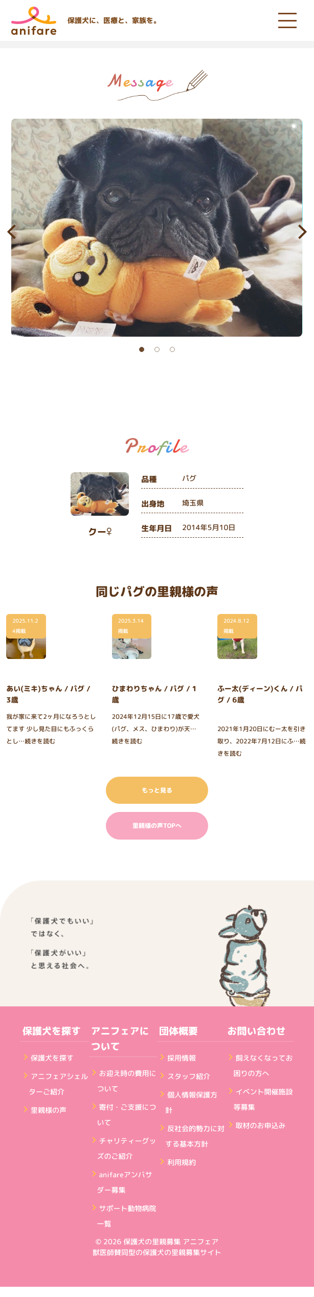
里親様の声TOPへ (157, 825)
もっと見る (157, 790)
